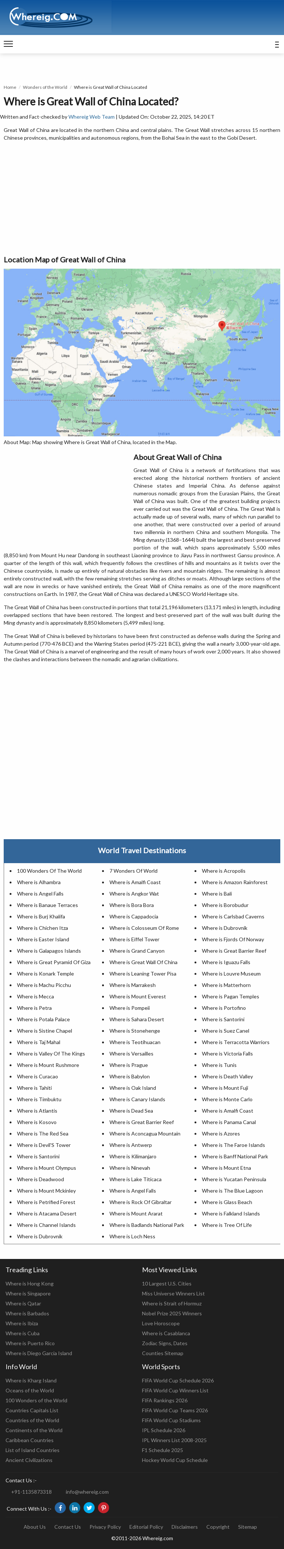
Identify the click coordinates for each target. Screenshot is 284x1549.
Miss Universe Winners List (173, 1293)
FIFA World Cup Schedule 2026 (178, 1380)
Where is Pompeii (129, 1008)
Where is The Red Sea (42, 1133)
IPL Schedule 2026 (163, 1430)
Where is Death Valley (227, 1076)
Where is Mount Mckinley (46, 1190)
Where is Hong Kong (30, 1283)
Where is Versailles (131, 1053)
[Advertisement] (142, 198)
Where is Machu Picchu (44, 985)
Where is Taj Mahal (38, 1042)
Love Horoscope (161, 1323)
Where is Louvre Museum (231, 973)
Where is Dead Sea (131, 1110)
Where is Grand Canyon (137, 951)
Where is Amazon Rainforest (235, 882)
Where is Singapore (28, 1293)
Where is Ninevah (129, 1168)
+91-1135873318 (31, 1492)
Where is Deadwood (40, 1179)
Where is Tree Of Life (227, 1225)
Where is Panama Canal (229, 1122)
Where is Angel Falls (40, 893)
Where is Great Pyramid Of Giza (54, 962)
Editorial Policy (146, 1527)
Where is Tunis (219, 1065)
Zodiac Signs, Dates (164, 1343)
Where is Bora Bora (131, 905)
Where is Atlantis (37, 1110)
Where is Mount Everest (137, 996)
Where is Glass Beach (227, 1202)
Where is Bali (217, 893)
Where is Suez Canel (225, 1031)
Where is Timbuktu (39, 1099)
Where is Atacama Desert (47, 1213)
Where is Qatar (23, 1303)
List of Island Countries (33, 1450)
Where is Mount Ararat (136, 1213)
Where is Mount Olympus (46, 1168)
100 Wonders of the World (36, 1400)
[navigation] (8, 44)
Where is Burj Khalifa (41, 916)
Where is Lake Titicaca (135, 1179)
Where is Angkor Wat (134, 893)
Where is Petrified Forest (46, 1202)
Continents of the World (34, 1430)
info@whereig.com (87, 1492)
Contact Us (67, 1527)
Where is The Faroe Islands (233, 1145)
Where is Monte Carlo (227, 1099)
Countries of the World (32, 1420)
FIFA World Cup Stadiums (171, 1420)
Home (10, 87)
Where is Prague (128, 1065)
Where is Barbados (27, 1313)
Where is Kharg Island (31, 1380)
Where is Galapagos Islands (49, 951)
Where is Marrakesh (132, 985)
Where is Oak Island (132, 1088)
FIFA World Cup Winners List (175, 1390)
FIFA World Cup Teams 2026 (175, 1410)
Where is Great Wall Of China (143, 962)
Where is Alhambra (39, 882)
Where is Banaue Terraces (47, 905)
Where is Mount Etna (226, 1168)
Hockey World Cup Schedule (175, 1460)
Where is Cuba (23, 1333)
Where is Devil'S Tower (44, 1145)
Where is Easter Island (43, 939)
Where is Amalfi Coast (135, 882)
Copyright (218, 1527)
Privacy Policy (105, 1527)
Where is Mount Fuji (225, 1088)
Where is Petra (34, 1008)
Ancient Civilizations (29, 1460)
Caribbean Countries (30, 1440)
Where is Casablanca (166, 1333)
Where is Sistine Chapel (44, 1031)
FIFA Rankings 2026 (164, 1400)
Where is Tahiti (34, 1088)
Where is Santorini (223, 1019)
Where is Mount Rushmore (48, 1065)
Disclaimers (185, 1527)
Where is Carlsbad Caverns (233, 916)
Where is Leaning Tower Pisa (142, 973)
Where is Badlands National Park (146, 1225)
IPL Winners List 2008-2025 (174, 1440)
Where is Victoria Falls (227, 1053)
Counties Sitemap (162, 1353)
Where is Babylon (129, 1076)
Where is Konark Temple (45, 973)
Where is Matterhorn (226, 985)
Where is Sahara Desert (136, 1019)
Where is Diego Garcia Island (39, 1353)
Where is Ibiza (22, 1323)
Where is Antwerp (130, 1145)
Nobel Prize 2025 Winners (172, 1313)
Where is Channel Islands (46, 1225)
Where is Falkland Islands (231, 1213)
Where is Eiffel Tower (134, 939)
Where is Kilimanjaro (132, 1156)
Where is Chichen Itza (42, 928)
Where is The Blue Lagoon (232, 1190)
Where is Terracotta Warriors (236, 1042)
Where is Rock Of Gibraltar (140, 1202)
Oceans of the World (30, 1390)
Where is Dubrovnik (224, 928)
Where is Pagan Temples (230, 996)
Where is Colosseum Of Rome (144, 928)
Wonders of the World (45, 87)
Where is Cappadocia (133, 916)
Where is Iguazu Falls (226, 962)
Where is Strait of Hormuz (172, 1303)
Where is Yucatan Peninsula (234, 1179)
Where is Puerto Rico (30, 1343)
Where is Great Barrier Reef (234, 951)
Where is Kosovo (37, 1122)
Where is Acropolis (224, 871)
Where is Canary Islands (137, 1099)
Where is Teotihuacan (134, 1042)
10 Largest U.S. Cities (167, 1283)
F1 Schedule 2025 (162, 1450)
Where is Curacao (37, 1076)
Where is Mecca (35, 996)
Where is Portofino (224, 1008)
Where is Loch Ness (132, 1236)
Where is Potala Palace (43, 1019)
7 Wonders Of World (133, 871)
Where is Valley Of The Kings (51, 1053)
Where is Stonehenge (134, 1031)
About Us (35, 1527)
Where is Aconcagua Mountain (144, 1133)
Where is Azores (221, 1133)
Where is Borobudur (225, 905)
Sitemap (247, 1527)
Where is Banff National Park (235, 1156)
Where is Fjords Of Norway (233, 939)
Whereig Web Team (91, 117)
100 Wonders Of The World (49, 871)
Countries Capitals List (32, 1410)
